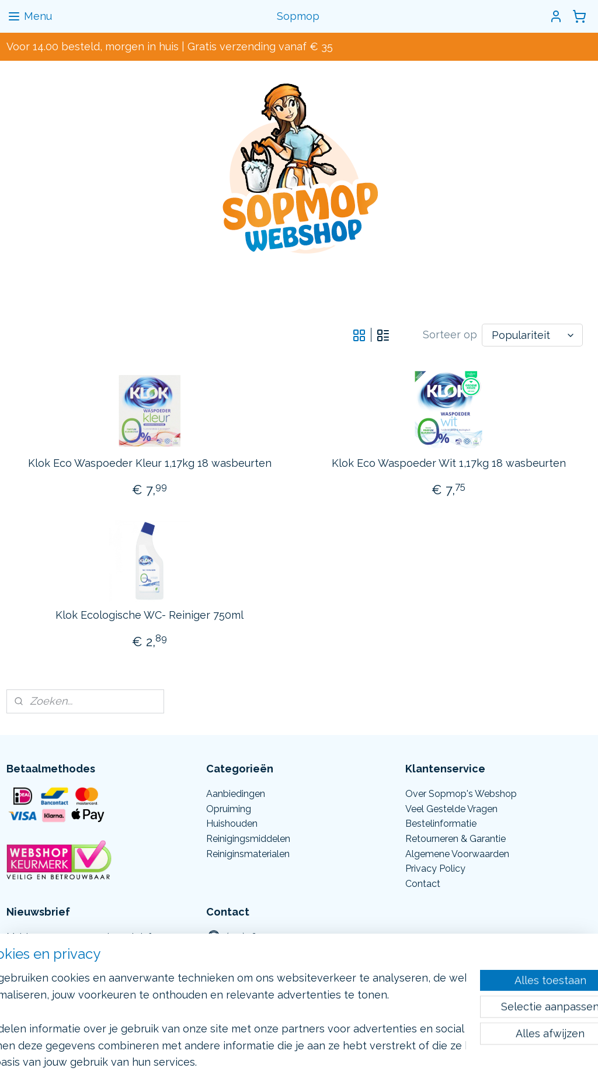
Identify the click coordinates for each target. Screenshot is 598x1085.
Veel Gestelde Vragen (451, 808)
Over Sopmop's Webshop (461, 793)
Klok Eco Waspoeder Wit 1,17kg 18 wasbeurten (449, 463)
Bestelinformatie (441, 823)
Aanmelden (44, 968)
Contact (422, 883)
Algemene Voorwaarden (457, 853)
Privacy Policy (435, 868)
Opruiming (228, 808)
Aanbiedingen (235, 793)
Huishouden (232, 823)
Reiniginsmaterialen (248, 853)
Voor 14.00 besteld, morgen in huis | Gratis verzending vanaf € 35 (169, 46)
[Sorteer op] (532, 335)
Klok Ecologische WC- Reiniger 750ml (149, 614)
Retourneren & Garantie (455, 838)
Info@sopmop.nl (261, 967)
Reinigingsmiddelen (248, 838)
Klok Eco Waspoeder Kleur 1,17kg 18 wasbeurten (150, 463)
